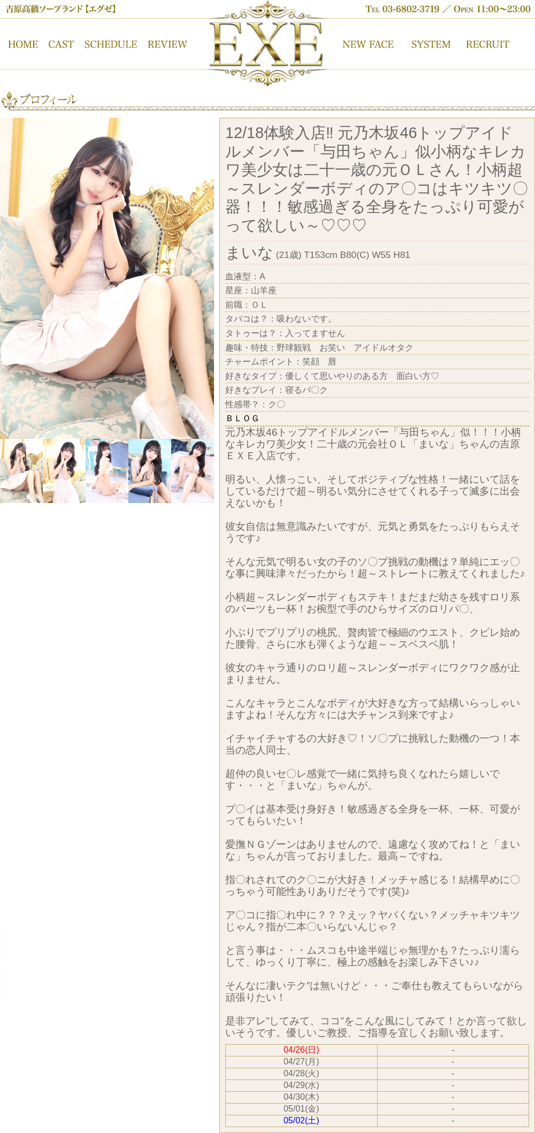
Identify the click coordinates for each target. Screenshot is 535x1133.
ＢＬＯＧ (242, 418)
